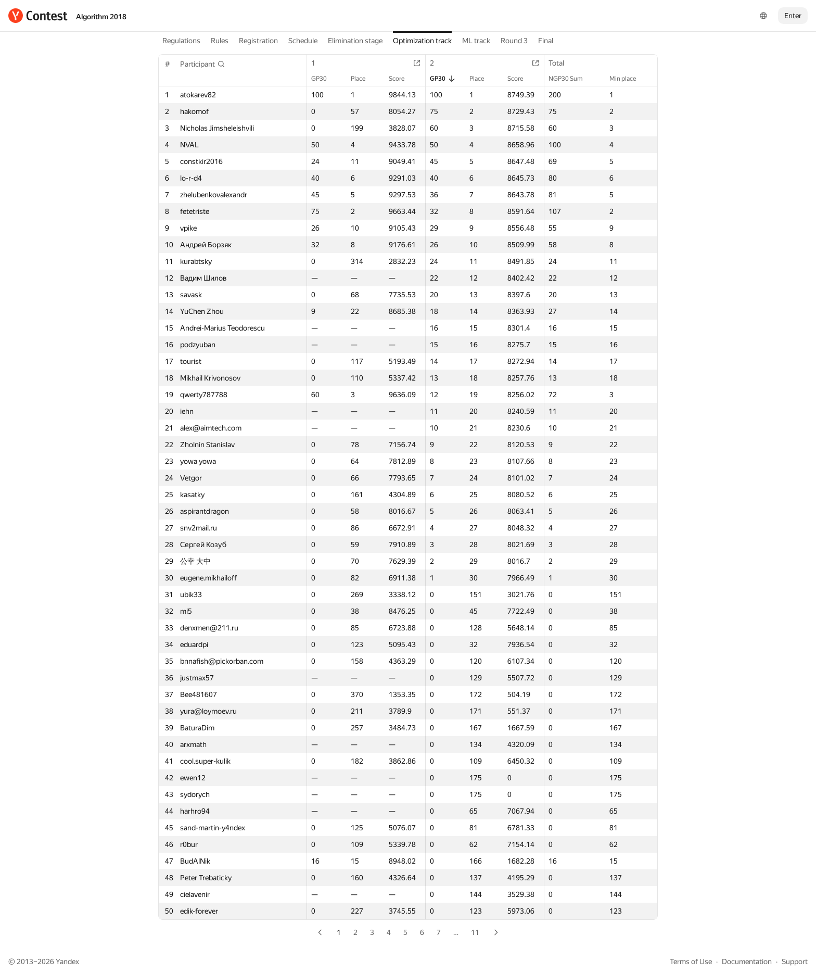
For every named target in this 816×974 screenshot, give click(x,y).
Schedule (302, 40)
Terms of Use (691, 961)
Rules (219, 40)
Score (402, 78)
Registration (258, 40)
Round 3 (514, 40)
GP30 (324, 78)
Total (562, 63)
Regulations (181, 40)
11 (475, 932)
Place (363, 78)
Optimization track (422, 40)
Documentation (747, 961)
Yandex (67, 961)
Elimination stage (355, 40)
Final (545, 40)
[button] (202, 64)
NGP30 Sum (571, 78)
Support (795, 961)
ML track (476, 40)
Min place (627, 78)
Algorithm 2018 (101, 16)
